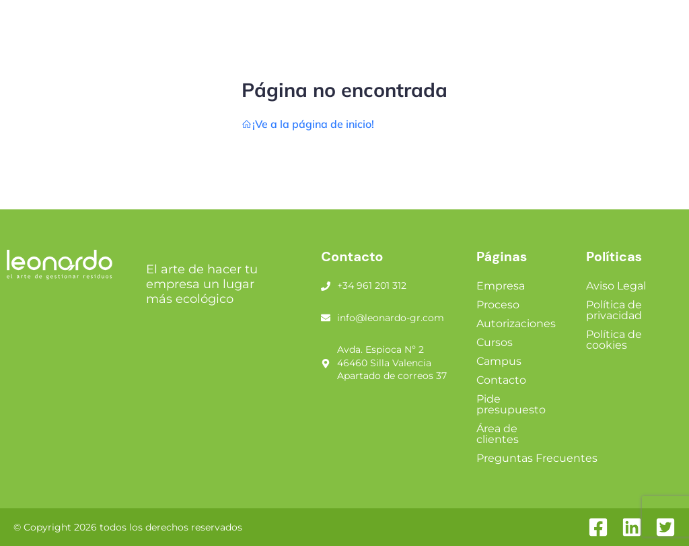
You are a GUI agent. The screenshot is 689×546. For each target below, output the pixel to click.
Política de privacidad (614, 310)
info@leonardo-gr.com (390, 318)
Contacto (501, 380)
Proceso (497, 304)
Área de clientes (497, 434)
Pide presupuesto (511, 404)
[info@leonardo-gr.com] (325, 317)
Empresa (500, 285)
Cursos (494, 342)
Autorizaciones (516, 323)
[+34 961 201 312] (325, 286)
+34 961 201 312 (371, 285)
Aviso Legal (616, 285)
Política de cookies (614, 339)
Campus (498, 361)
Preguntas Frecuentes (536, 458)
